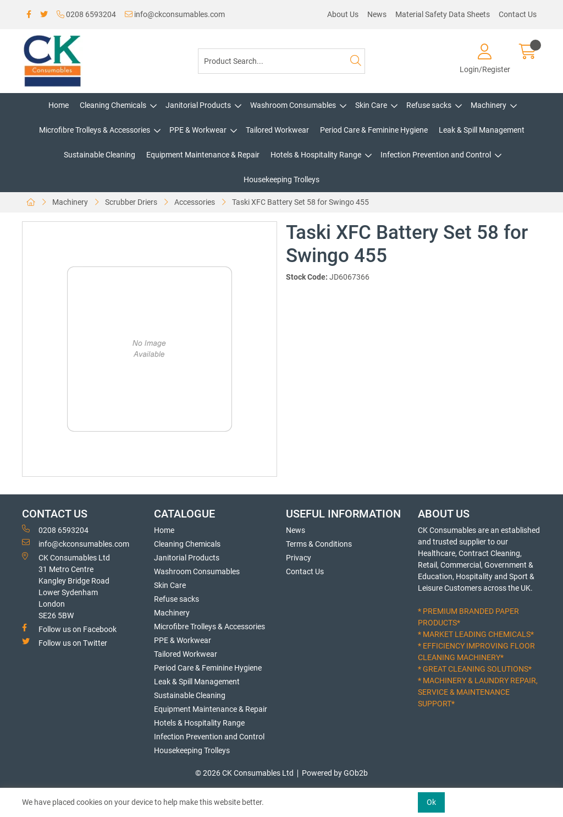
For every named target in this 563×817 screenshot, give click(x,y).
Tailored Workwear (277, 130)
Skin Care (371, 105)
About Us (342, 14)
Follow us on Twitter (64, 642)
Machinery (488, 105)
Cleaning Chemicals (113, 105)
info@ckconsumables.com (175, 14)
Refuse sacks (428, 105)
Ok (431, 802)
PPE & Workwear (198, 130)
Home (58, 105)
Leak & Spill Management (482, 130)
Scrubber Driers (131, 202)
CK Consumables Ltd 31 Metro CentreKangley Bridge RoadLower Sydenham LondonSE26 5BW (66, 586)
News (377, 14)
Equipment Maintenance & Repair (203, 154)
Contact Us (518, 14)
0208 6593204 (86, 14)
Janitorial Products (198, 105)
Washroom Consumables (293, 105)
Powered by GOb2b (335, 773)
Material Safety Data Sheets (442, 14)
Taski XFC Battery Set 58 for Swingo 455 (300, 202)
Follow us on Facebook (69, 629)
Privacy (298, 557)
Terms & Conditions (319, 544)
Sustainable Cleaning (99, 154)
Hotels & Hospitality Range (316, 154)
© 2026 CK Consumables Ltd (244, 773)
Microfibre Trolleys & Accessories (94, 130)
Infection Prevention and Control (435, 154)
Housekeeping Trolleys (281, 179)
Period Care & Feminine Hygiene (374, 130)
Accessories (194, 202)
